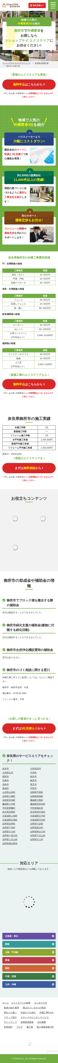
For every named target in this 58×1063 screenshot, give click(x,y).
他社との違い (10, 1012)
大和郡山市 (7, 772)
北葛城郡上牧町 (9, 816)
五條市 (5, 780)
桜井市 (33, 776)
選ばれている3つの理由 (34, 1007)
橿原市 (5, 776)
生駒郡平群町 (36, 792)
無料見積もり (37, 5)
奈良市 (5, 768)
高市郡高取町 (8, 812)
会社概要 (41, 1022)
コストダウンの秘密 (20, 1003)
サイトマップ (10, 1022)
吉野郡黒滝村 (36, 827)
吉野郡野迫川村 (37, 831)
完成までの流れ (28, 1012)
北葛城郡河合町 (37, 820)
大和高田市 (35, 768)
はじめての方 (40, 1003)
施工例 (29, 1027)
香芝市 (33, 784)
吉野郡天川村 (8, 831)
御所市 (33, 780)
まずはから (29, 468)
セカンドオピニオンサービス (35, 1017)
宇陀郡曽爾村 (8, 808)
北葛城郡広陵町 (9, 820)
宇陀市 (33, 788)
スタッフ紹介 (10, 1017)
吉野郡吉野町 (8, 823)
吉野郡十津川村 (9, 835)
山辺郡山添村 (8, 792)
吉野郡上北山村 (9, 839)
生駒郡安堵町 (8, 800)
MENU (53, 5)
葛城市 (5, 788)
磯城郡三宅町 (8, 804)
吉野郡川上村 (36, 839)
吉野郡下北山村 (37, 835)
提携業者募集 (27, 1022)
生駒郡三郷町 (8, 796)
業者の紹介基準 (11, 1007)
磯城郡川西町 (36, 800)
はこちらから (29, 84)
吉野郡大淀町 (36, 823)
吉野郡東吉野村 (9, 843)
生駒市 (5, 784)
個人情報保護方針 (45, 1027)
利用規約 (8, 1027)
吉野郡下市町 (8, 827)
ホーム (5, 1003)
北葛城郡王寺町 (37, 816)
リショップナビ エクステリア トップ (16, 63)
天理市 (33, 772)
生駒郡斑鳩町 (36, 796)
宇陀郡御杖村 (36, 808)
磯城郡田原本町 (37, 804)
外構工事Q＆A (46, 1012)
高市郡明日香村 (37, 812)
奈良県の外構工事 (42, 63)
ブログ (19, 1027)
